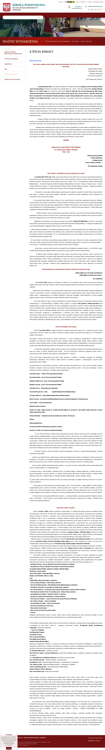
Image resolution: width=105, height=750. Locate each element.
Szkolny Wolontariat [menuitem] (12, 82)
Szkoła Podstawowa (24, 6)
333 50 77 (96, 9)
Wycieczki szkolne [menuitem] (11, 61)
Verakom (97, 743)
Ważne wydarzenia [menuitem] (11, 77)
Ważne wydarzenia (86, 43)
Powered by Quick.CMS (95, 740)
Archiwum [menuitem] (8, 66)
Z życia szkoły (75, 43)
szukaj (39, 18)
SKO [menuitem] (5, 72)
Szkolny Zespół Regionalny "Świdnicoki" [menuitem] (13, 55)
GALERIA (66, 142)
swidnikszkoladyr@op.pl (94, 6)
